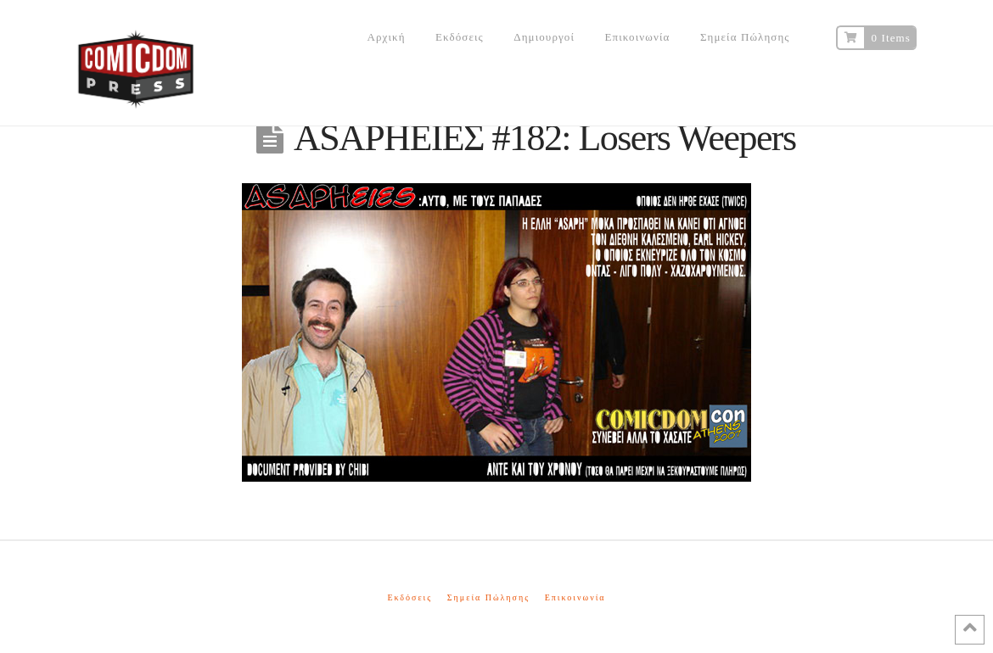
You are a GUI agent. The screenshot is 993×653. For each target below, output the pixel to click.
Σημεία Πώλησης (488, 597)
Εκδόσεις (409, 597)
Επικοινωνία (575, 597)
